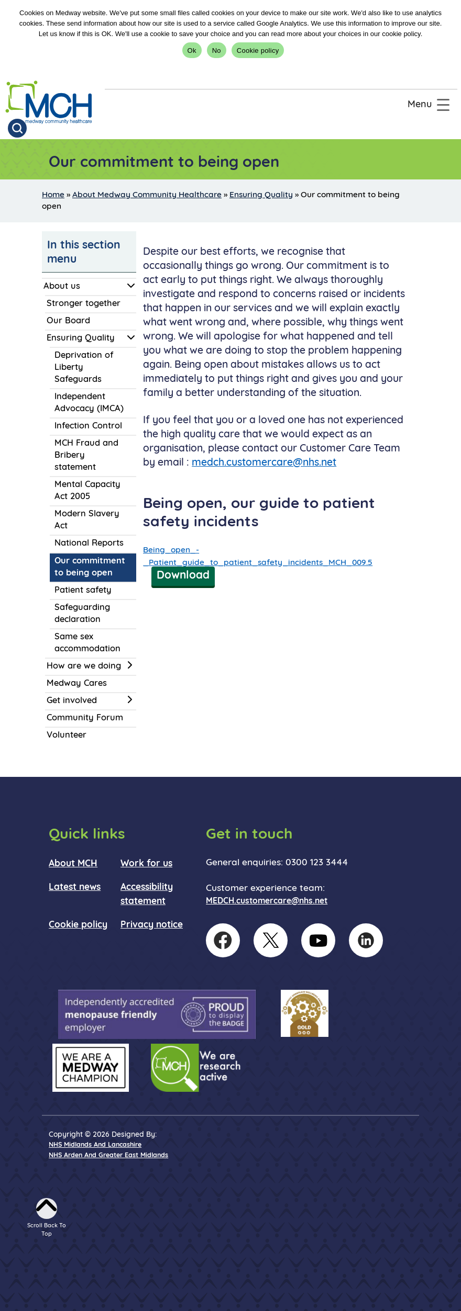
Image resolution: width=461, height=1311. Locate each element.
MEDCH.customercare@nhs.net (266, 901)
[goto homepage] (48, 102)
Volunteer (66, 735)
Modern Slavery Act (86, 520)
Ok (192, 50)
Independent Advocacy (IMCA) (89, 403)
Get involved (72, 701)
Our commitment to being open (89, 567)
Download (183, 575)
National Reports (89, 543)
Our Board (68, 321)
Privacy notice (151, 925)
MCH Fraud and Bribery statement (86, 455)
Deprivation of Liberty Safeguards (83, 368)
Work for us (146, 864)
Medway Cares (77, 684)
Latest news (75, 887)
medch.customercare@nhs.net (264, 463)
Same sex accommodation (87, 643)
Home (53, 195)
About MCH (73, 864)
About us (61, 286)
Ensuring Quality (261, 195)
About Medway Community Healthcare (147, 195)
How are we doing (84, 666)
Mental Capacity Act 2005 (87, 491)
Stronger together (83, 304)
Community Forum (85, 718)
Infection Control (88, 426)
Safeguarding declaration (82, 614)
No (216, 50)
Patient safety (83, 590)
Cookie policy (258, 50)
